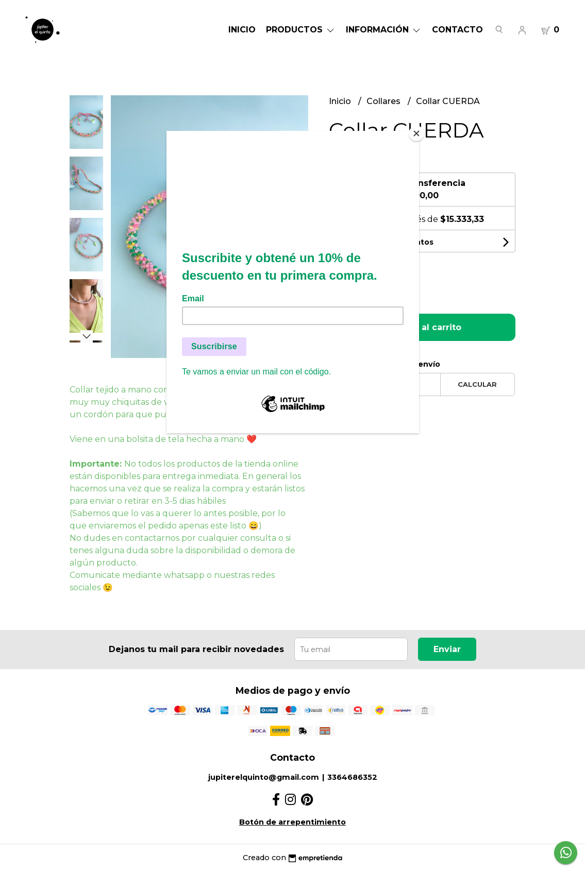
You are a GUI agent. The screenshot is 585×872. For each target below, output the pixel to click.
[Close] (416, 133)
